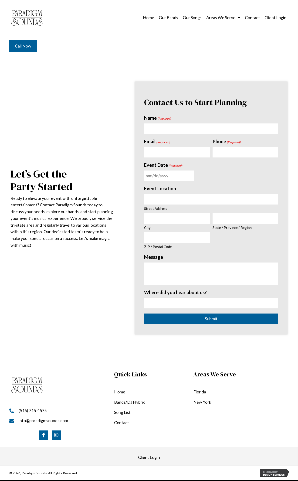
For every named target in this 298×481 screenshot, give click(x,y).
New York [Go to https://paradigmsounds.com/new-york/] (202, 402)
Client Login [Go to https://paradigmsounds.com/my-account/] (149, 457)
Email (157, 142)
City (147, 227)
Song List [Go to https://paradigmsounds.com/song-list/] (122, 412)
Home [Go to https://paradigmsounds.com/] (119, 391)
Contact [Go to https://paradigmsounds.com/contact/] (121, 422)
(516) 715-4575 (33, 410)
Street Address (155, 208)
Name (157, 118)
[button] (43, 435)
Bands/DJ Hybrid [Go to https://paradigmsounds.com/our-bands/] (130, 402)
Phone (226, 142)
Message (153, 257)
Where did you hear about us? (175, 292)
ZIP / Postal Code (158, 247)
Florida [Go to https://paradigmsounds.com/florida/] (199, 391)
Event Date (163, 165)
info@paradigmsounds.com (43, 420)
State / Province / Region (232, 227)
